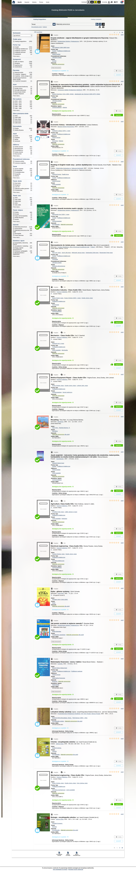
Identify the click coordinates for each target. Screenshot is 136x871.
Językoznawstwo (57, 107)
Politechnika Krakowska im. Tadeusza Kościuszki (69, 168)
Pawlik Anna (65, 174)
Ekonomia (55, 141)
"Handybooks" (60, 459)
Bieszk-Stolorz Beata (59, 668)
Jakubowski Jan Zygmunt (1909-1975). (87, 94)
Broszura (54, 681)
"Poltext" (92, 247)
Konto (47, 2)
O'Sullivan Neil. (58, 512)
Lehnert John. (82, 385)
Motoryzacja (55, 304)
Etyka (53, 603)
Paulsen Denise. (58, 554)
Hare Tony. (55, 427)
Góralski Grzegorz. (57, 823)
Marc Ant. (56, 252)
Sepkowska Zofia (92, 252)
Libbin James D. (71, 512)
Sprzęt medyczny (67, 392)
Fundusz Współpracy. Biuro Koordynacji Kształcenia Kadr (73, 247)
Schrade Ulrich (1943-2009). (60, 599)
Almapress (60, 421)
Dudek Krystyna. (56, 748)
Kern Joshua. (82, 783)
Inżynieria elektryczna (58, 560)
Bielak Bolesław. (56, 631)
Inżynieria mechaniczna (58, 790)
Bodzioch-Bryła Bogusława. (62, 718)
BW (92, 2)
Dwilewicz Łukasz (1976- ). (61, 130)
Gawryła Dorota (56, 174)
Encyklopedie (56, 754)
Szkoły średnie (56, 54)
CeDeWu (60, 663)
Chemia (54, 751)
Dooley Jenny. (87, 298)
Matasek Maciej (58, 463)
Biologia (54, 826)
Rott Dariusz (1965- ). (80, 718)
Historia (34, 2)
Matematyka (55, 684)
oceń (122, 34)
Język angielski (56, 184)
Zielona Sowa (59, 743)
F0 (109, 2)
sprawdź (118, 74)
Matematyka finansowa (58, 678)
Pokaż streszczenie (56, 67)
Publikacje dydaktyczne (63, 51)
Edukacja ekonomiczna (58, 266)
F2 (116, 2)
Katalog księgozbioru (39, 19)
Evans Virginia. (58, 385)
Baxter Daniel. (58, 298)
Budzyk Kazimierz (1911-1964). (63, 94)
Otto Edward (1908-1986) (61, 47)
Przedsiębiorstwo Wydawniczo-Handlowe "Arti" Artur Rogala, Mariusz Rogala (79, 713)
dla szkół (60, 434)
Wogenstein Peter (106, 252)
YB (95, 2)
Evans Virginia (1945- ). (72, 298)
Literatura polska (56, 57)
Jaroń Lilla (66, 252)
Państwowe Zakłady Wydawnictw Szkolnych (70, 90)
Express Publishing (62, 292)
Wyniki (20, 2)
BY (99, 2)
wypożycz (118, 115)
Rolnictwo (64, 518)
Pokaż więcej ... (17, 56)
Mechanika (65, 350)
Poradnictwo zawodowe (58, 634)
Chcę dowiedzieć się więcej (60, 869)
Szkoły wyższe (56, 137)
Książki (54, 51)
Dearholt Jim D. (58, 343)
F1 (112, 2)
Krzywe (54, 61)
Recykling (55, 431)
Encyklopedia (56, 224)
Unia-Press (61, 593)
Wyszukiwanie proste (36, 27)
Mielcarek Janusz (78, 252)
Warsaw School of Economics (66, 126)
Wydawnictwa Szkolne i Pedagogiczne (68, 41)
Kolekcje (45, 27)
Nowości (27, 2)
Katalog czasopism (96, 19)
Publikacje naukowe (76, 671)
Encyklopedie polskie (58, 721)
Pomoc (41, 2)
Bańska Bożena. (64, 427)
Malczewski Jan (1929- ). (60, 214)
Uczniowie (55, 259)
